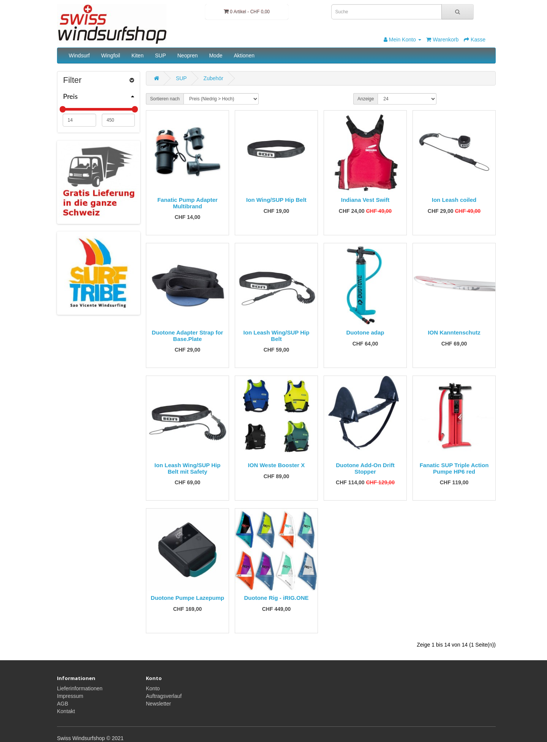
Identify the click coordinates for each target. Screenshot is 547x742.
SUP (160, 55)
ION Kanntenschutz (454, 332)
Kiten (137, 55)
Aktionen (244, 55)
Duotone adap (365, 332)
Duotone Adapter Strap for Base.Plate (187, 335)
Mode (215, 55)
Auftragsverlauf (164, 696)
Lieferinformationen (80, 688)
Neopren (187, 55)
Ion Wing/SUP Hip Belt (276, 200)
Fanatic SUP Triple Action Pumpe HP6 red (454, 468)
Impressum (70, 696)
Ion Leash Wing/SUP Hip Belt (276, 335)
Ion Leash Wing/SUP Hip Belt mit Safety (188, 468)
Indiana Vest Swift (365, 200)
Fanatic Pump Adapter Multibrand (187, 203)
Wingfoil (110, 55)
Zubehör (213, 78)
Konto (153, 688)
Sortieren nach (165, 98)
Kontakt (66, 711)
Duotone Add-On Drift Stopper (365, 468)
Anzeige (365, 98)
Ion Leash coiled (454, 200)
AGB (62, 704)
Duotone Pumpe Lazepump (187, 598)
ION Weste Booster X (276, 465)
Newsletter (158, 704)
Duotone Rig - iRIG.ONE (276, 598)
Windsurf (79, 55)
